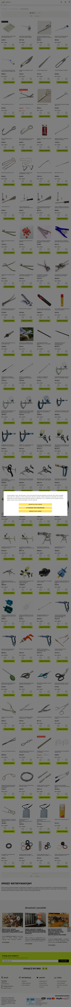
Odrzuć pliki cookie (35, 511)
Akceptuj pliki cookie (35, 504)
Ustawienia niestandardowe (35, 507)
